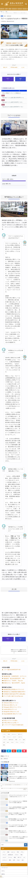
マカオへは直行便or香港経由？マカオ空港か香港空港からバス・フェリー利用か (14, 769)
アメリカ (24, 8)
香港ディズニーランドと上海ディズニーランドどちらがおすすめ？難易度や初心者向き (14, 773)
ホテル (3, 855)
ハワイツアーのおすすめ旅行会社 (13, 709)
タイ (20, 723)
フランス (9, 721)
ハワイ (4, 718)
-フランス (20, 8)
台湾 (4, 726)
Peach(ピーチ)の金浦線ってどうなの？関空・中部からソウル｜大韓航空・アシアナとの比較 (13, 873)
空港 (2, 746)
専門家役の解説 (14, 67)
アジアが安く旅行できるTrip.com (13, 680)
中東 (9, 718)
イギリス (5, 723)
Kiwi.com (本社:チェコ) (10, 689)
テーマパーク (5, 851)
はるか (20, 79)
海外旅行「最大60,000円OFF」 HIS (14, 662)
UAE (8, 726)
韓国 (16, 723)
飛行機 (3, 864)
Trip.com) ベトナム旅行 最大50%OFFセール (13, 97)
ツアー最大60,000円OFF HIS (12, 653)
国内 (24, 723)
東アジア (2, 8)
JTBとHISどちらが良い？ (11, 707)
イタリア (14, 721)
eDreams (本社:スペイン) (11, 687)
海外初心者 (11, 723)
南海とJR (5, 67)
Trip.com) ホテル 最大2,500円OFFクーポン (12, 106)
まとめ (22, 67)
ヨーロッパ (14, 8)
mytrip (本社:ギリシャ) (10, 693)
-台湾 (6, 8)
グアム (17, 726)
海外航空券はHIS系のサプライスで (14, 673)
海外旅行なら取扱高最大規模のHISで (14, 676)
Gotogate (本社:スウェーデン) (12, 691)
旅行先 (3, 858)
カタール (20, 721)
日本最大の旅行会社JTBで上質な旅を (14, 678)
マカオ (12, 726)
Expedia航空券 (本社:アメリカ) (13, 698)
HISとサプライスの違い (11, 704)
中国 (4, 721)
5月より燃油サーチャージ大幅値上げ (11, 93)
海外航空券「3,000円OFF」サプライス (15, 660)
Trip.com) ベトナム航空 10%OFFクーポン (12, 102)
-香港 (10, 8)
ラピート (7, 79)
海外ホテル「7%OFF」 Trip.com (13, 665)
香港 (4, 729)
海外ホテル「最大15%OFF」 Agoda (14, 667)
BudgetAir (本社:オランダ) (11, 695)
